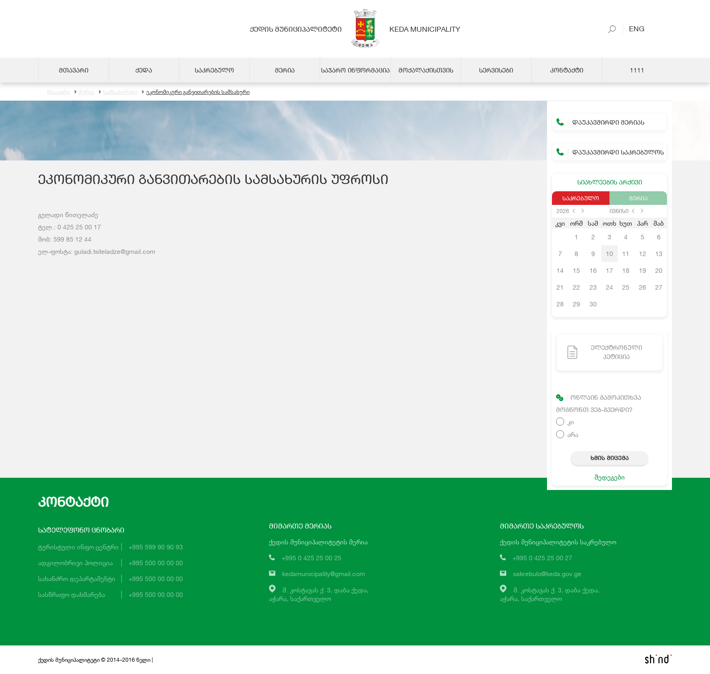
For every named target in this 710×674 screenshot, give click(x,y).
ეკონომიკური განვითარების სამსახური (195, 91)
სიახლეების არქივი (609, 182)
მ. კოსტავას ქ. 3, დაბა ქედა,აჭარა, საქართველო (319, 594)
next (582, 211)
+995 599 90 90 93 (156, 547)
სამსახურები (118, 91)
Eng (633, 28)
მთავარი (58, 91)
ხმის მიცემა (609, 457)
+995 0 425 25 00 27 (542, 558)
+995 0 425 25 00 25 (311, 558)
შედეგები (610, 477)
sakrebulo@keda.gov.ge (547, 573)
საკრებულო (580, 198)
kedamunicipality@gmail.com (323, 573)
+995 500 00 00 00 (156, 563)
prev (573, 211)
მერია (84, 91)
